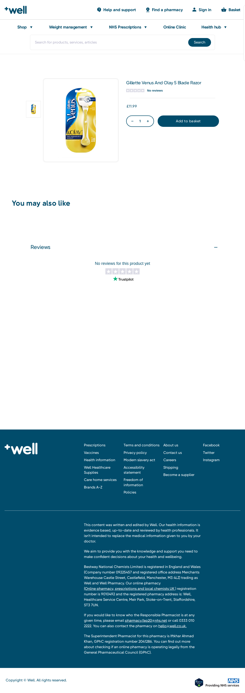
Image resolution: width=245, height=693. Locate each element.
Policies (130, 492)
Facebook (211, 445)
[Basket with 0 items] (116, 9)
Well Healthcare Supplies (97, 470)
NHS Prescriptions (125, 27)
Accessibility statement (134, 470)
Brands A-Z (93, 487)
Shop (22, 27)
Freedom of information (133, 482)
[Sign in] (201, 10)
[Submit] (199, 42)
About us (170, 445)
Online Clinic (174, 27)
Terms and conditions (141, 445)
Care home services (100, 480)
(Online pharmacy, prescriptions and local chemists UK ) (130, 588)
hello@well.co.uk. (172, 626)
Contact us (172, 452)
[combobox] (122, 42)
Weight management (68, 27)
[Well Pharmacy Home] (18, 9)
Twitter (208, 452)
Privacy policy (135, 452)
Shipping (170, 467)
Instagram (211, 460)
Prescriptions (94, 445)
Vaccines (91, 452)
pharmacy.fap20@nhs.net (146, 620)
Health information (99, 460)
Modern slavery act (139, 460)
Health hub (211, 27)
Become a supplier (178, 475)
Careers (169, 460)
